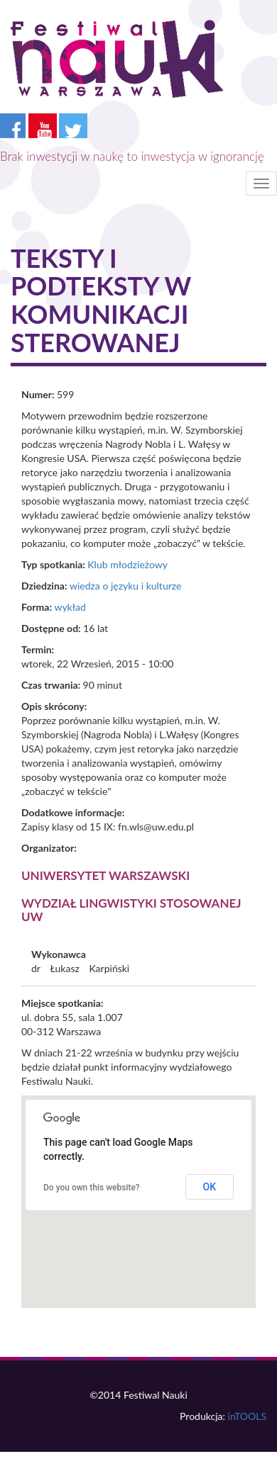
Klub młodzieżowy (127, 564)
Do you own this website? (91, 1187)
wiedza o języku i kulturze (125, 586)
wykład (69, 607)
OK (210, 1186)
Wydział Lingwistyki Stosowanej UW (131, 910)
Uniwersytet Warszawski (105, 875)
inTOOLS (247, 1416)
